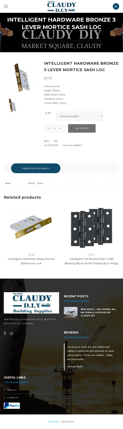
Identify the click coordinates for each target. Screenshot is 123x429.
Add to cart (81, 128)
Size (48, 113)
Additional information (35, 168)
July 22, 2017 (88, 320)
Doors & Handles (72, 145)
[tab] (35, 168)
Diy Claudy (53, 422)
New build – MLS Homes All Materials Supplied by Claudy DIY (98, 312)
